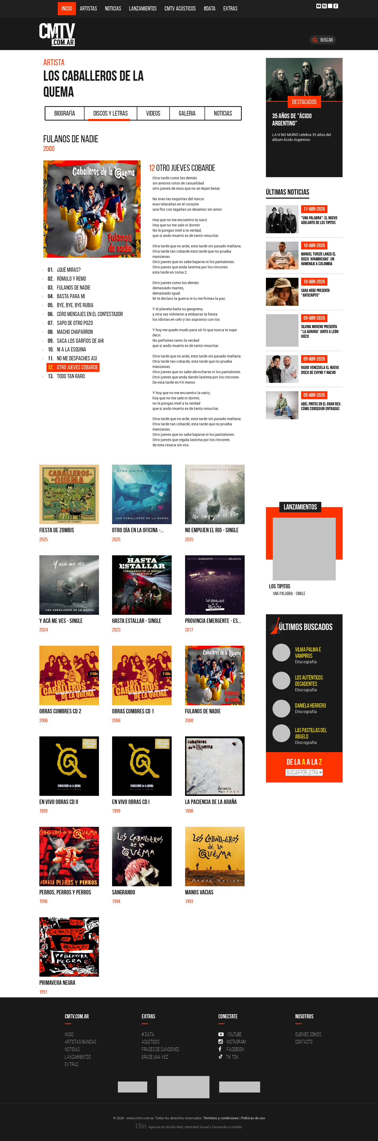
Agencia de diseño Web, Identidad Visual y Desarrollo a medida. (189, 1126)
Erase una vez (155, 1057)
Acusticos (151, 1042)
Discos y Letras (109, 115)
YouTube (230, 1034)
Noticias (113, 8)
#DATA (210, 8)
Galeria (187, 113)
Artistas (88, 8)
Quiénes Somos (308, 1034)
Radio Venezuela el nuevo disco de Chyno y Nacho (320, 370)
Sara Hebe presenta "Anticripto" (315, 293)
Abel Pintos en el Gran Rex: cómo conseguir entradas (321, 406)
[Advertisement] (305, 460)
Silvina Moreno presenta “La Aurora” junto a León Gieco (319, 331)
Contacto (304, 1042)
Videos (153, 113)
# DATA (148, 1034)
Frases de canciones (160, 1049)
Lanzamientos (143, 8)
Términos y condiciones (221, 1118)
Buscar (323, 40)
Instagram (232, 1042)
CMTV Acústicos (180, 8)
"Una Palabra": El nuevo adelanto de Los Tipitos (319, 220)
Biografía (64, 113)
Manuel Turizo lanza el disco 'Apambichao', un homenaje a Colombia (318, 259)
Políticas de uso (253, 1118)
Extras (230, 8)
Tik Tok (228, 1057)
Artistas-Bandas (80, 1042)
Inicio (67, 8)
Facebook (231, 1049)
